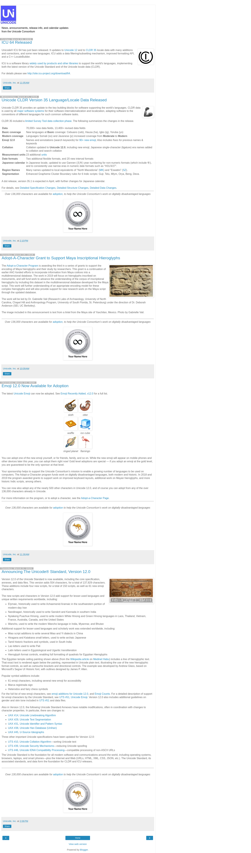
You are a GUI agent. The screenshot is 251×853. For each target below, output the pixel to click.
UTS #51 (44, 700)
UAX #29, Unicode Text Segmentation (29, 719)
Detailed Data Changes (103, 187)
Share (7, 88)
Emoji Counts (102, 693)
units (44, 154)
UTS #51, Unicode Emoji (73, 697)
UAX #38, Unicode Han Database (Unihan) (32, 728)
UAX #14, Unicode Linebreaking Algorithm (32, 715)
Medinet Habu (101, 659)
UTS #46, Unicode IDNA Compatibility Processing (36, 750)
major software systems (30, 111)
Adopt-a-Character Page (95, 498)
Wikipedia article (79, 659)
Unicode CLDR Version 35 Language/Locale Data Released (54, 100)
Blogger (84, 849)
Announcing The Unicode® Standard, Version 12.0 (46, 571)
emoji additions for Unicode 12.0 (70, 693)
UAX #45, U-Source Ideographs (26, 732)
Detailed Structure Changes (72, 187)
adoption (58, 194)
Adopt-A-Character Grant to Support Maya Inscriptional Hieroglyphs (61, 258)
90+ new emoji (87, 140)
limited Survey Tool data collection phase (48, 121)
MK (101, 170)
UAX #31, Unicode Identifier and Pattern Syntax (35, 723)
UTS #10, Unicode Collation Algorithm (29, 741)
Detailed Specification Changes (38, 187)
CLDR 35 (91, 50)
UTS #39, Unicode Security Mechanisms (31, 746)
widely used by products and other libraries (53, 63)
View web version (78, 844)
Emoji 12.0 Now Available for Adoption (35, 386)
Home (77, 838)
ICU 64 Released (17, 42)
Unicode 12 (70, 50)
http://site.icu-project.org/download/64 (48, 73)
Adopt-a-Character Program (22, 265)
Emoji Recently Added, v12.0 (77, 393)
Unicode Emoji (22, 393)
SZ (124, 170)
